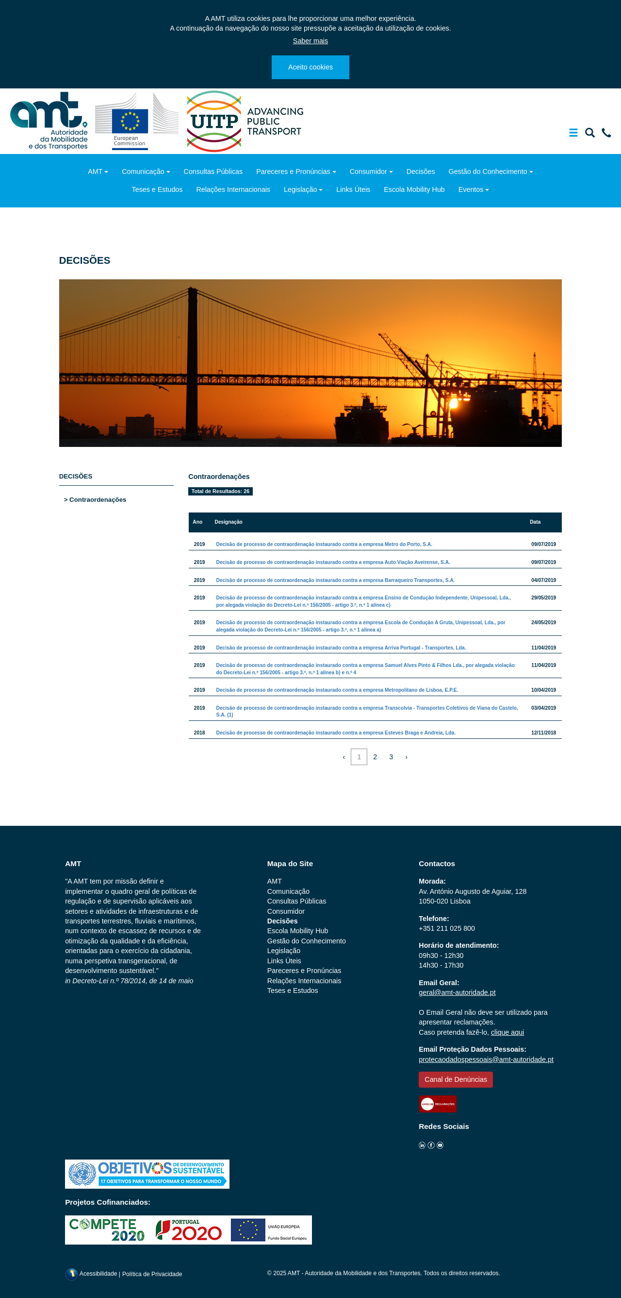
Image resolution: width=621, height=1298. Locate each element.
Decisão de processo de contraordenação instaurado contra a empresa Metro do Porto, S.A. (324, 544)
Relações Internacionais (233, 189)
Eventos (471, 189)
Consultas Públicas (213, 171)
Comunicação (143, 171)
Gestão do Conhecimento (488, 171)
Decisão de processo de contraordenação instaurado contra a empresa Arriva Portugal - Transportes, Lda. (341, 647)
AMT (95, 171)
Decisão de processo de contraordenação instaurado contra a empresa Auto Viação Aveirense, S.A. (333, 562)
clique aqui (507, 1032)
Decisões (421, 171)
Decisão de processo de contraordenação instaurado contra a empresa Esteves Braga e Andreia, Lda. (336, 732)
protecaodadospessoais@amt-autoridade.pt (486, 1059)
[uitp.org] (244, 120)
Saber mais (310, 41)
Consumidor (368, 171)
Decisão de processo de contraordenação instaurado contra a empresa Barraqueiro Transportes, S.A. (335, 580)
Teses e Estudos (157, 189)
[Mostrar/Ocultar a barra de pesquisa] (590, 134)
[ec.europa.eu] (138, 120)
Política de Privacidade (152, 1273)
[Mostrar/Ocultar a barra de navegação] (573, 134)
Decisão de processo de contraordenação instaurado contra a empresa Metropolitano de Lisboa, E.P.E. (337, 690)
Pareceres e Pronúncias (293, 171)
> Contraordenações (95, 499)
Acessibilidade (92, 1273)
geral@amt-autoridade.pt (457, 992)
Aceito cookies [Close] (310, 67)
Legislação (300, 189)
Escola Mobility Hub (414, 189)
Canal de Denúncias (456, 1079)
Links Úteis (353, 189)
